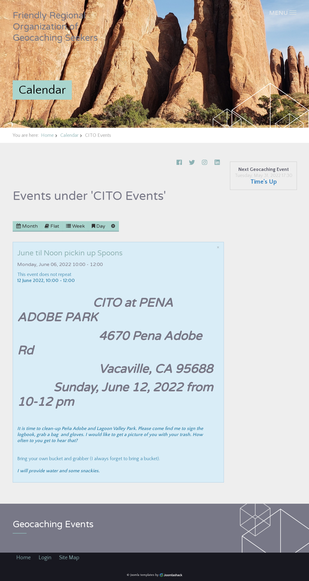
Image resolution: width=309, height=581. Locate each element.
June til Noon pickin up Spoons (70, 253)
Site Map (69, 558)
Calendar (69, 135)
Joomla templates (142, 575)
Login (45, 558)
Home (47, 135)
